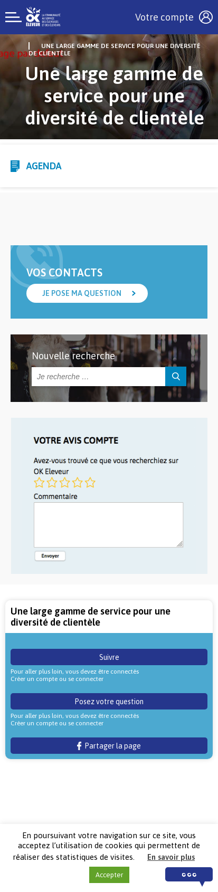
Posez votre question (109, 701)
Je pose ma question (81, 293)
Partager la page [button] (109, 746)
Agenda (43, 165)
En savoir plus (171, 856)
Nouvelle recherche (73, 355)
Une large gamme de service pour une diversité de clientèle (115, 49)
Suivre (109, 657)
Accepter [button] (109, 875)
